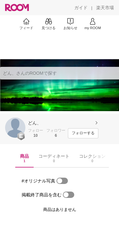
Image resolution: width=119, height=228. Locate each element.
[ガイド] (81, 7)
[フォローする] (83, 133)
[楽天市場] (105, 7)
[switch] (62, 181)
